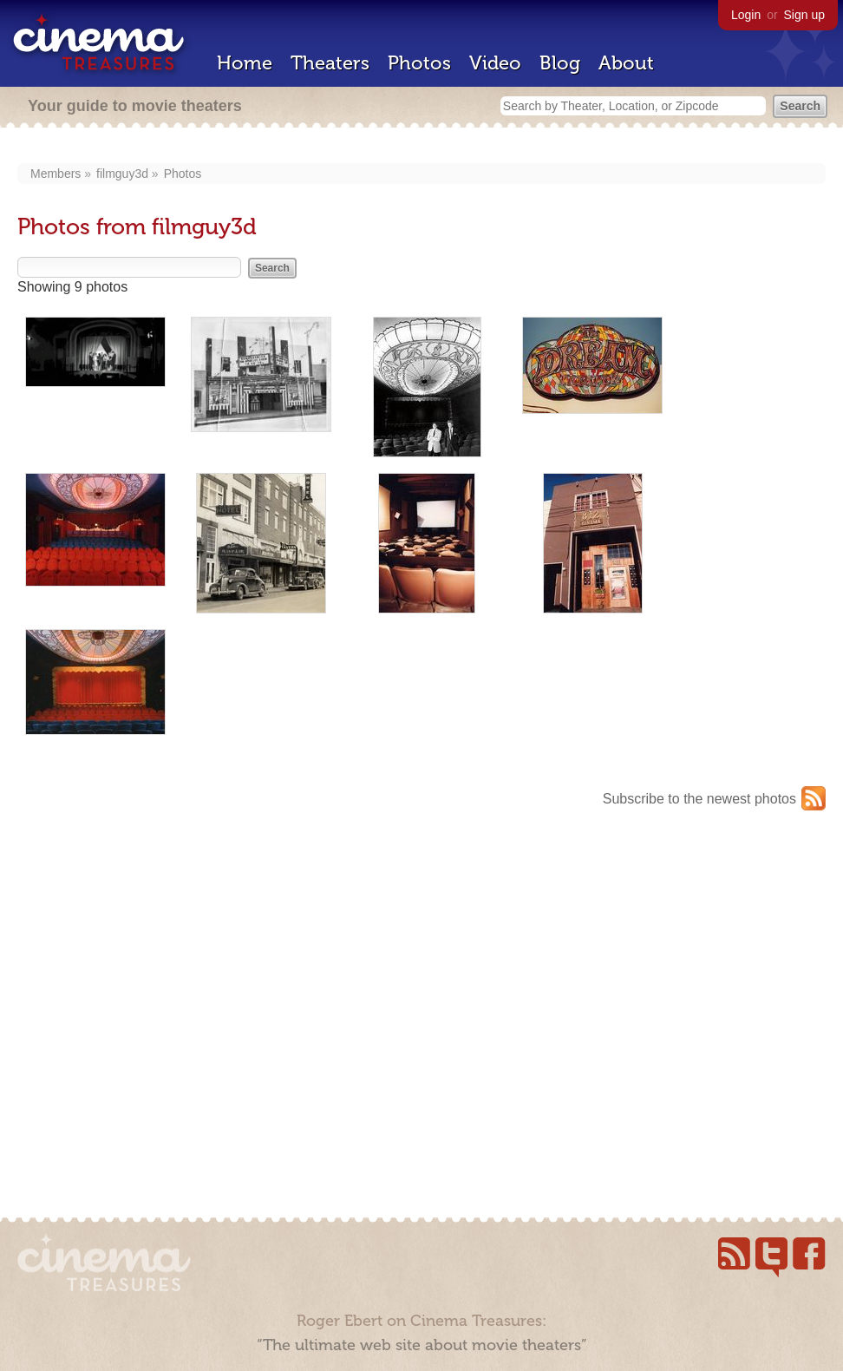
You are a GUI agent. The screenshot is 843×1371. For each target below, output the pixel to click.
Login (746, 15)
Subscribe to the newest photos (699, 798)
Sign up (804, 15)
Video (495, 63)
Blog (559, 63)
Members (55, 173)
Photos (419, 63)
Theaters (330, 63)
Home (244, 63)
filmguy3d (122, 173)
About (626, 63)
